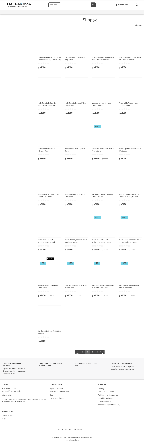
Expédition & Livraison (106, 398)
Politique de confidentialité (59, 392)
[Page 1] (82, 352)
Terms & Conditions (57, 398)
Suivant (103, 352)
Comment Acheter (104, 401)
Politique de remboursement (108, 395)
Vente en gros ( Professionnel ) (109, 404)
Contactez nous (7, 415)
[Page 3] (92, 352)
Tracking (101, 389)
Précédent (77, 352)
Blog (51, 395)
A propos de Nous (56, 389)
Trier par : (138, 25)
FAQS (4, 418)
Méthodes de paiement (106, 392)
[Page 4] (97, 352)
